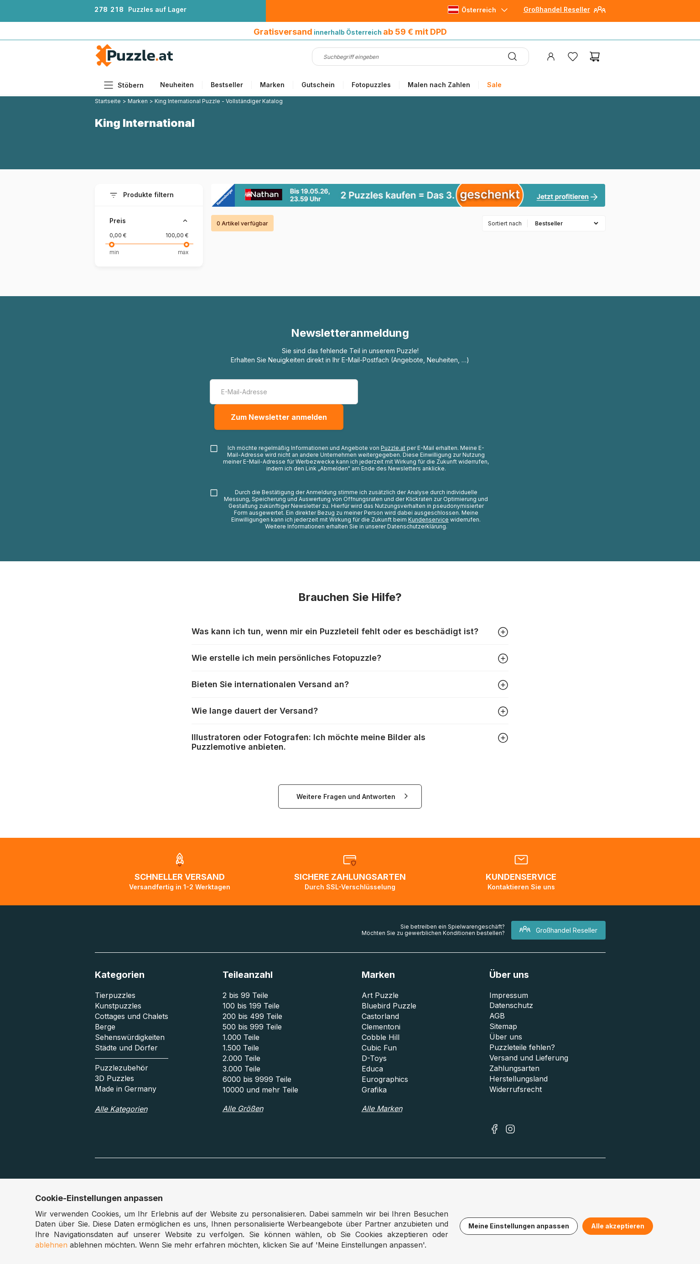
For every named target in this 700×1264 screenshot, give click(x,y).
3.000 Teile (241, 1068)
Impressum (508, 995)
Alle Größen (243, 1108)
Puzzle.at (393, 447)
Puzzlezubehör (121, 1067)
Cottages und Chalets (131, 1016)
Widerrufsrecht (515, 1089)
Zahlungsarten (514, 1068)
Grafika (374, 1089)
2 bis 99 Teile (245, 995)
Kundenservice (428, 519)
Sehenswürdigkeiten (130, 1037)
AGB (497, 1015)
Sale (494, 85)
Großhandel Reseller (557, 9)
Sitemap (503, 1026)
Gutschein (318, 85)
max (183, 252)
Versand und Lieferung (528, 1057)
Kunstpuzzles (118, 1005)
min (114, 252)
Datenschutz (511, 1005)
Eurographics (385, 1079)
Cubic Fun (379, 1047)
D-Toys (374, 1058)
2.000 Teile (241, 1058)
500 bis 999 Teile (252, 1026)
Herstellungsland (518, 1078)
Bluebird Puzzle (389, 1005)
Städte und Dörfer (126, 1047)
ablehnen (51, 1244)
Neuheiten (177, 85)
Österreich (478, 10)
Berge (105, 1026)
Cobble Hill (380, 1037)
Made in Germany (125, 1088)
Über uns (505, 1036)
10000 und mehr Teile (260, 1089)
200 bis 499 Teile (252, 1016)
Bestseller (227, 85)
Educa (372, 1068)
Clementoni (381, 1026)
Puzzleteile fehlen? (522, 1047)
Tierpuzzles (115, 995)
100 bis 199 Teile (251, 1005)
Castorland (380, 1016)
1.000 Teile (241, 1037)
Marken (272, 85)
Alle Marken (382, 1108)
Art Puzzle (380, 995)
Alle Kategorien (121, 1108)
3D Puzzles (114, 1078)
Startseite (108, 101)
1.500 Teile (241, 1047)
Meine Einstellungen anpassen (518, 1226)
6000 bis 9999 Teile (257, 1079)
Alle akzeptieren (617, 1226)
